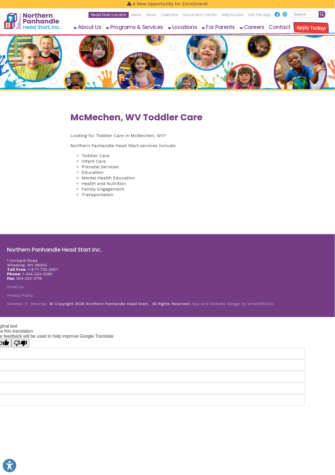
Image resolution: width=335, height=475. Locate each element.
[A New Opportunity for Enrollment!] (167, 4)
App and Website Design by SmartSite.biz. (233, 303)
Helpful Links (232, 15)
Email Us (15, 286)
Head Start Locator (108, 15)
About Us (87, 27)
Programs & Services (134, 27)
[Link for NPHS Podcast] (284, 14)
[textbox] (305, 14)
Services (15, 303)
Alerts (136, 15)
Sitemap (39, 303)
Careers (252, 27)
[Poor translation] (20, 343)
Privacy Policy (20, 295)
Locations (182, 27)
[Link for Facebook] (277, 14)
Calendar (169, 15)
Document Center (200, 15)
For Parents (218, 27)
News (151, 15)
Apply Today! (311, 28)
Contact (280, 27)
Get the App (259, 15)
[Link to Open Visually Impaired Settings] (9, 465)
